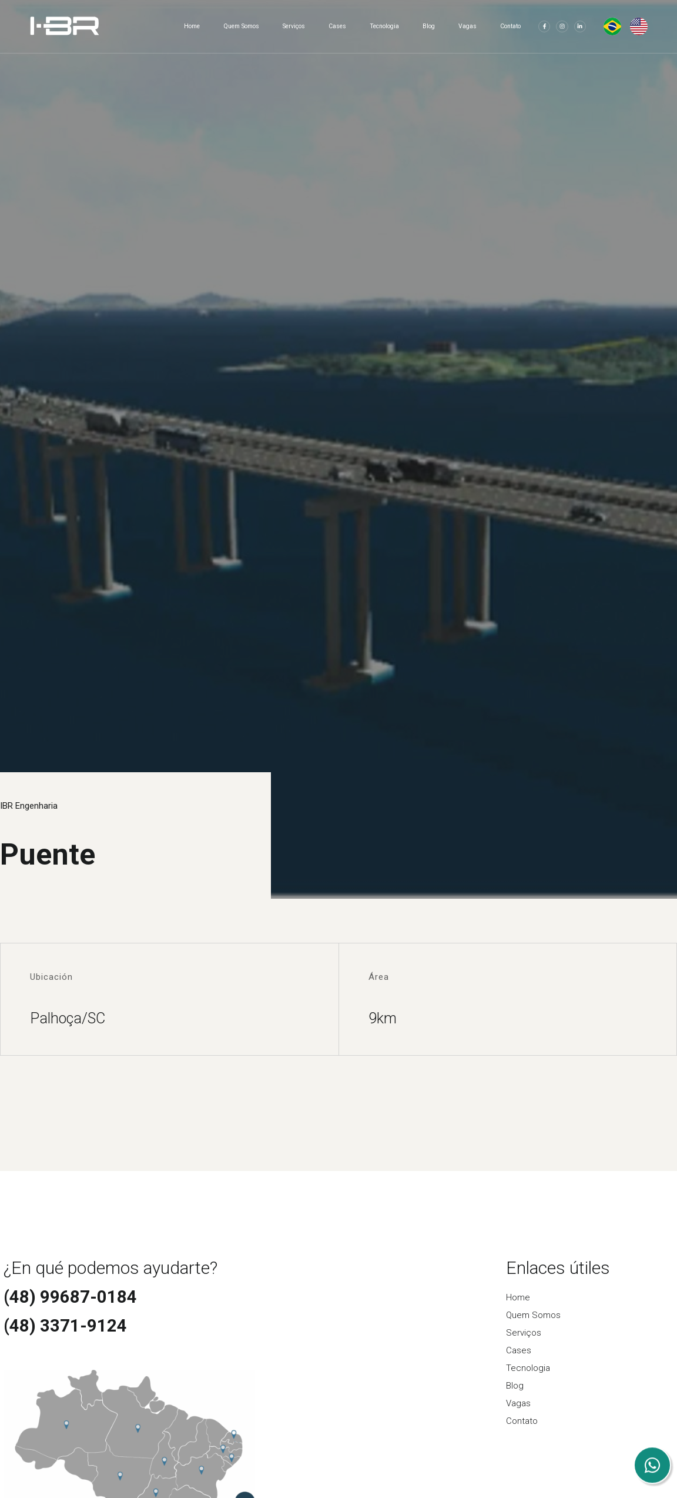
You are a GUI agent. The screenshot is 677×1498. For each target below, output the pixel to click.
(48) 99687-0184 (70, 1297)
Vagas (467, 26)
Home (192, 26)
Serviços (294, 26)
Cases (337, 26)
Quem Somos (241, 26)
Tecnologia (384, 26)
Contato (510, 26)
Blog (429, 26)
